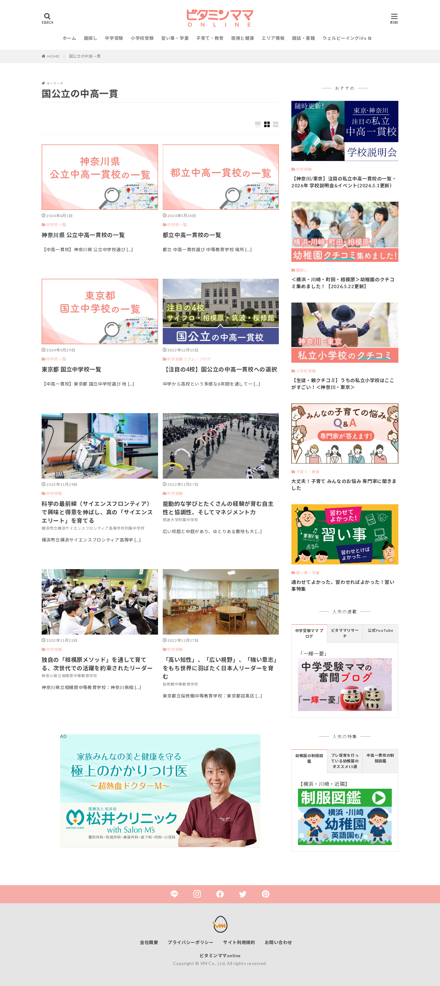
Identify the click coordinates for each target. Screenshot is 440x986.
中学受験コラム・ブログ (189, 359)
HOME (53, 56)
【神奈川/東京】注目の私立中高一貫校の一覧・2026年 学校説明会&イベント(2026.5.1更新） (344, 182)
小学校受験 (142, 38)
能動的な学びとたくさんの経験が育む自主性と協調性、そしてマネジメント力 (218, 508)
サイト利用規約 (239, 942)
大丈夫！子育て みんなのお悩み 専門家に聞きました (344, 484)
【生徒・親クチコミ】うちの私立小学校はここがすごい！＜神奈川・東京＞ (343, 383)
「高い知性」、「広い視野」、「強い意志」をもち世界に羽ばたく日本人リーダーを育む (220, 668)
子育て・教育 (210, 38)
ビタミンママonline (220, 955)
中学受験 (114, 38)
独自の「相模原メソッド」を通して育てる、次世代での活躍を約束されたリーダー (97, 664)
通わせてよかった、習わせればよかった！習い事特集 (343, 585)
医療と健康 (242, 38)
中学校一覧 (56, 224)
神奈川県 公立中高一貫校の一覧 (83, 234)
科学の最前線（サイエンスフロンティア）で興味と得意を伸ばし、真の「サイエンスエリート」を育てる (97, 512)
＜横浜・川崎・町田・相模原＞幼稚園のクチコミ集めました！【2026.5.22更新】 (343, 283)
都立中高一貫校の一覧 (192, 234)
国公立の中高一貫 (85, 56)
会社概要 (149, 942)
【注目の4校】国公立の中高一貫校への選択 (220, 369)
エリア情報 (273, 38)
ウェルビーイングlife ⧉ (346, 38)
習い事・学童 (175, 38)
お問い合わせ (278, 942)
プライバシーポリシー (191, 942)
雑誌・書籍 (303, 38)
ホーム (69, 38)
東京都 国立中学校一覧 (71, 369)
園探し (91, 38)
